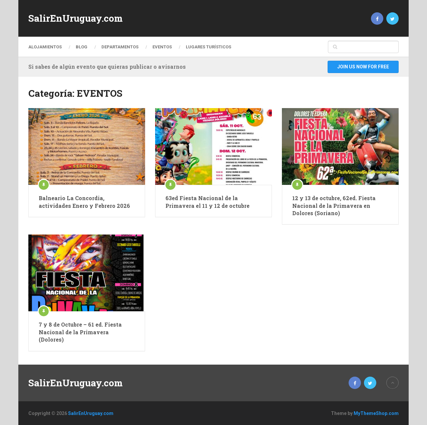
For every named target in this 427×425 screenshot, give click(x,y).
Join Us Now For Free (363, 66)
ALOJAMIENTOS (45, 46)
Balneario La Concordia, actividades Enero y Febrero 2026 (84, 201)
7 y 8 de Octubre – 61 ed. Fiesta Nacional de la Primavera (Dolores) (80, 332)
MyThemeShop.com (376, 413)
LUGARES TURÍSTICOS (208, 46)
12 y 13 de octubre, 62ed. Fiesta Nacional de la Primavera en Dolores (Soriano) (334, 205)
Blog (81, 46)
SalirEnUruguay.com (75, 18)
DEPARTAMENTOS (119, 46)
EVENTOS (162, 46)
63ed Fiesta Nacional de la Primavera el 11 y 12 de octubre (207, 201)
